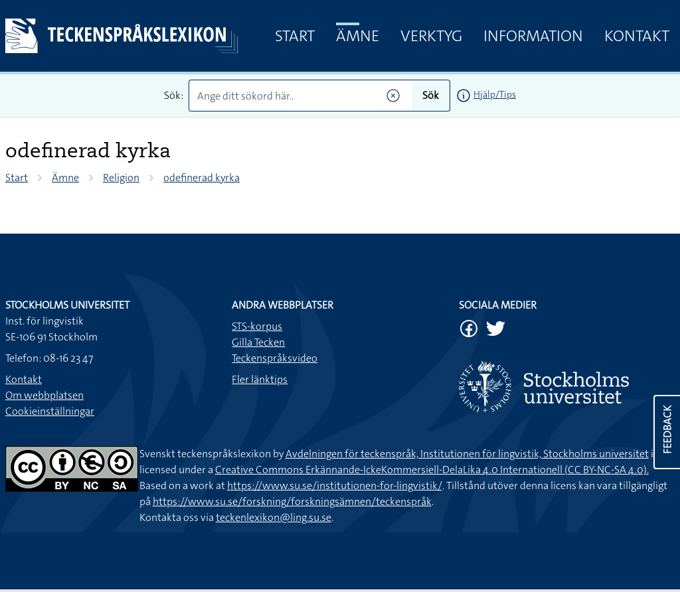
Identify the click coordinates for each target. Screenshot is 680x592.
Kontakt (636, 35)
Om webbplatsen (44, 395)
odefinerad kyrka (201, 178)
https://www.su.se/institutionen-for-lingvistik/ (334, 485)
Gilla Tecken (258, 342)
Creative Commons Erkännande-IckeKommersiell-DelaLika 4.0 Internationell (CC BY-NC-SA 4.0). (432, 470)
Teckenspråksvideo (274, 358)
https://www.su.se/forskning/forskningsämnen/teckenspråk (292, 501)
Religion (121, 178)
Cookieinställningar (49, 411)
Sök (430, 95)
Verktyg (431, 35)
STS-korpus (257, 326)
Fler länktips (260, 379)
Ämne (357, 35)
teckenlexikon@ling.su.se (273, 517)
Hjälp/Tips (494, 94)
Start (295, 35)
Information (533, 35)
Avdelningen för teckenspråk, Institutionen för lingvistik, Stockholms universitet (467, 454)
